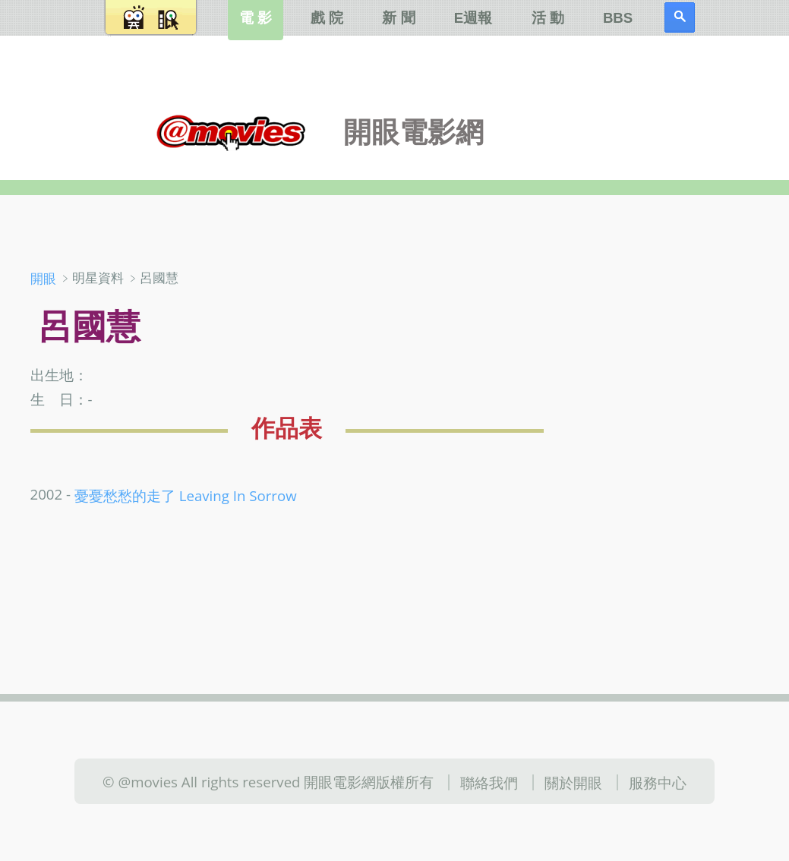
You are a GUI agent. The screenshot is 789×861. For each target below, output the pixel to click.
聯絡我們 (489, 782)
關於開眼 (573, 782)
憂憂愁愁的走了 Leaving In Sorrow (185, 495)
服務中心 (657, 782)
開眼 (43, 278)
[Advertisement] (675, 356)
